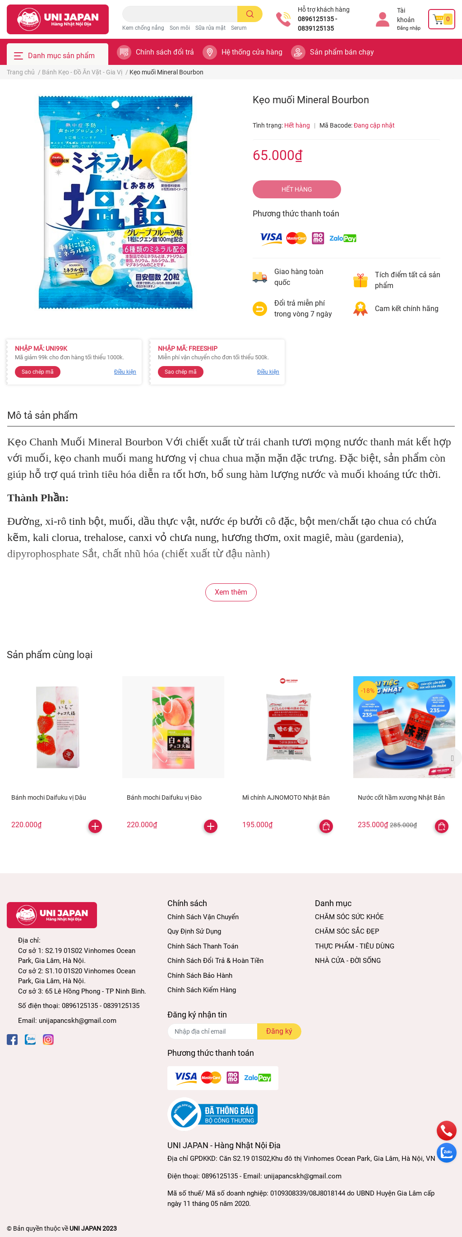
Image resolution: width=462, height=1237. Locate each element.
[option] (58, 757)
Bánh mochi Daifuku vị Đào (164, 797)
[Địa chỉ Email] (234, 1031)
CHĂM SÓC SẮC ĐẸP (347, 931)
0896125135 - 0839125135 (317, 23)
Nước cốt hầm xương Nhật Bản (401, 797)
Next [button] (452, 758)
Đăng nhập (408, 28)
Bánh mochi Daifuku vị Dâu (48, 797)
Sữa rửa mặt (210, 28)
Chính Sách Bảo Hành (199, 975)
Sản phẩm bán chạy (342, 52)
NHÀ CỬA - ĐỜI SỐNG (348, 961)
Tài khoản (406, 15)
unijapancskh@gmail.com (77, 1021)
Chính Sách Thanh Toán (202, 946)
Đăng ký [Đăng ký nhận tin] (279, 1031)
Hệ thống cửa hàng (252, 52)
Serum (239, 28)
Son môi (180, 28)
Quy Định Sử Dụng (194, 931)
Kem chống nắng (143, 28)
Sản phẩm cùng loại (49, 654)
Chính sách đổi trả (165, 52)
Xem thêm (231, 592)
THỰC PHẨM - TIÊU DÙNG (354, 946)
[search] (250, 14)
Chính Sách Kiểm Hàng (201, 990)
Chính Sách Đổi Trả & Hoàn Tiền (215, 961)
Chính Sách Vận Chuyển (203, 917)
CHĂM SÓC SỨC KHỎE (349, 917)
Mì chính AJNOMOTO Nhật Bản (286, 797)
